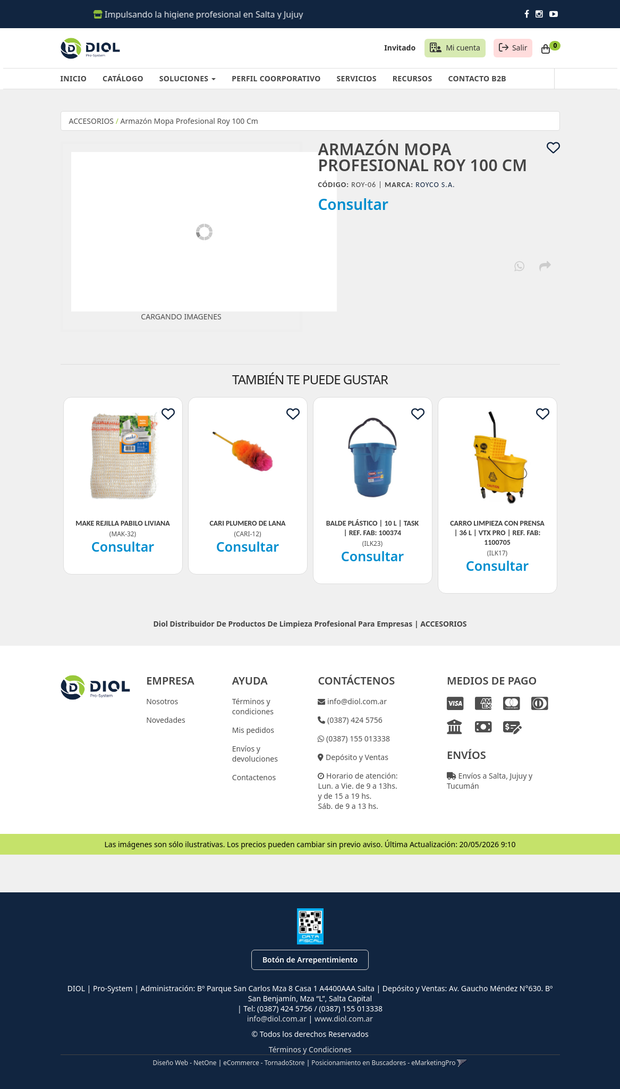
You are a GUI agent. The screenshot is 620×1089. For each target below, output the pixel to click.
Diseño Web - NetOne (185, 1062)
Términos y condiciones (253, 706)
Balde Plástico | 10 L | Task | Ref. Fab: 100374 (372, 528)
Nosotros (162, 701)
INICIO (74, 78)
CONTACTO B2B (477, 78)
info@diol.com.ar (356, 701)
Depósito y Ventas (356, 757)
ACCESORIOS (91, 121)
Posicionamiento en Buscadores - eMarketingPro (383, 1062)
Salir (520, 48)
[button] (462, 1062)
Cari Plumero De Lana (247, 523)
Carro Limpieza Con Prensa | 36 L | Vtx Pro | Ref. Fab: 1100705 (497, 533)
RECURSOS (412, 78)
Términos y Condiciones (310, 1049)
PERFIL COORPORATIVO (276, 78)
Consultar (353, 204)
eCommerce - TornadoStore (263, 1062)
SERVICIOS (357, 78)
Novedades (165, 720)
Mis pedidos (253, 730)
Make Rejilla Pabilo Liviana (122, 523)
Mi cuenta (463, 48)
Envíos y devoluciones (255, 754)
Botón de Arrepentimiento (310, 960)
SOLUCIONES (187, 78)
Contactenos (254, 777)
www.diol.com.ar (344, 1019)
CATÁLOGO (123, 78)
